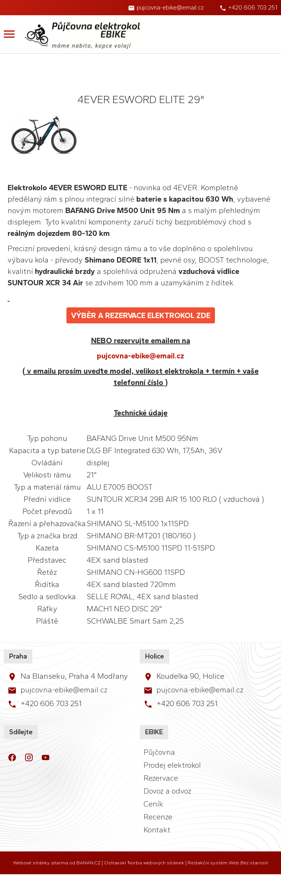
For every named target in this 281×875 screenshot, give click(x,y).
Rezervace (161, 778)
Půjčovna (159, 752)
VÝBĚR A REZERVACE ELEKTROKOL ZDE (140, 315)
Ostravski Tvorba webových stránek (144, 862)
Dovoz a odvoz (167, 790)
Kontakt (157, 829)
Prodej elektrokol (172, 765)
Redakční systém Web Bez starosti (228, 862)
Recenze (158, 816)
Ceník (153, 803)
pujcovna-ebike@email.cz (170, 7)
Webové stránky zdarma (40, 862)
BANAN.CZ (88, 862)
